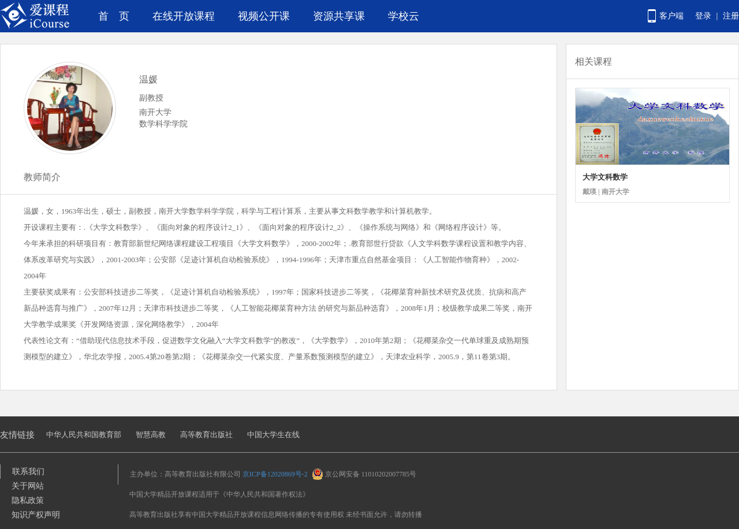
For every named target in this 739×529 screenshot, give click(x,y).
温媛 (148, 79)
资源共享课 (339, 16)
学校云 (403, 16)
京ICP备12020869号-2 (275, 474)
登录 (703, 16)
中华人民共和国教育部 (83, 434)
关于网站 (28, 486)
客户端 (671, 16)
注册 (731, 16)
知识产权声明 (36, 515)
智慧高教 (151, 434)
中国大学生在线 (273, 434)
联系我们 (28, 471)
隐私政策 (28, 500)
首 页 (113, 16)
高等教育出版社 (206, 434)
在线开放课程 (183, 16)
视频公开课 (264, 16)
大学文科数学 (605, 177)
